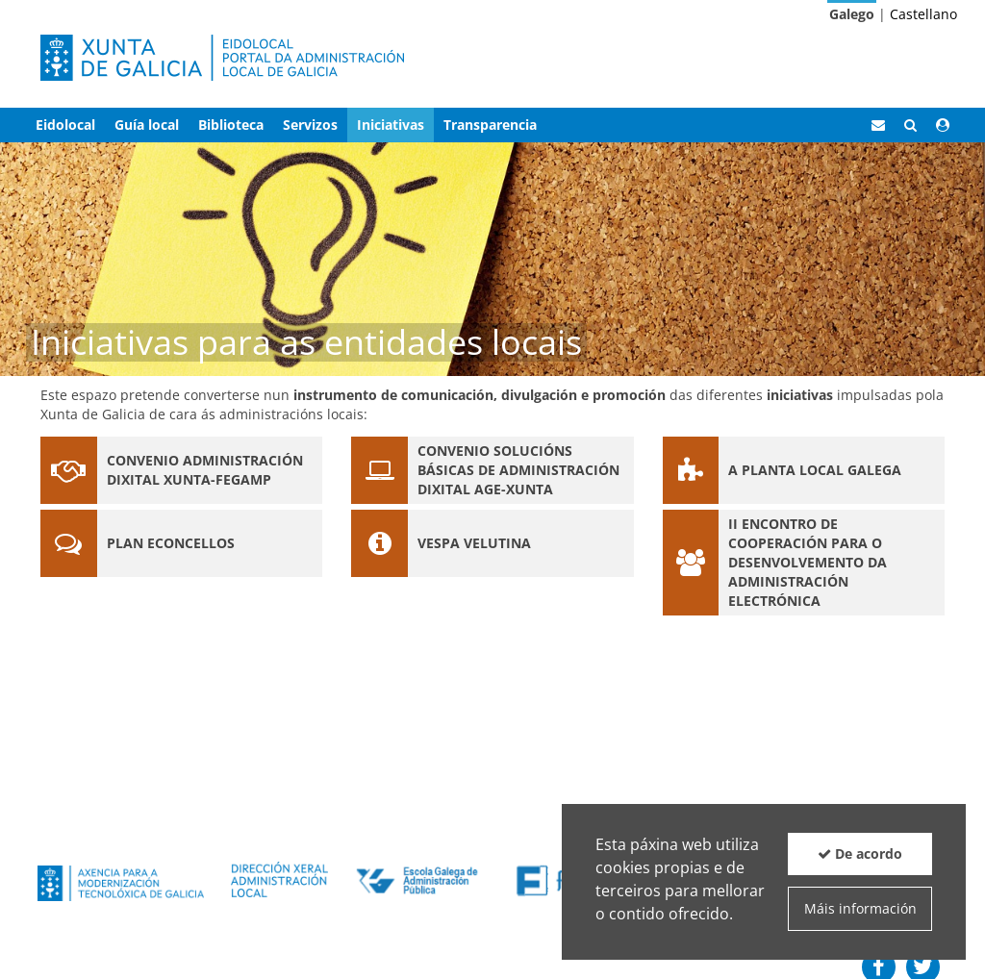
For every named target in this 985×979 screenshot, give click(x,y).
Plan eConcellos (171, 543)
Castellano (923, 14)
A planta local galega (814, 470)
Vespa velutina (474, 543)
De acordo (860, 853)
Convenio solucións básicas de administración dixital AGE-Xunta (518, 469)
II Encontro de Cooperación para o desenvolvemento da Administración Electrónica (807, 562)
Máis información (860, 908)
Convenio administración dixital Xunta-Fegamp (205, 470)
